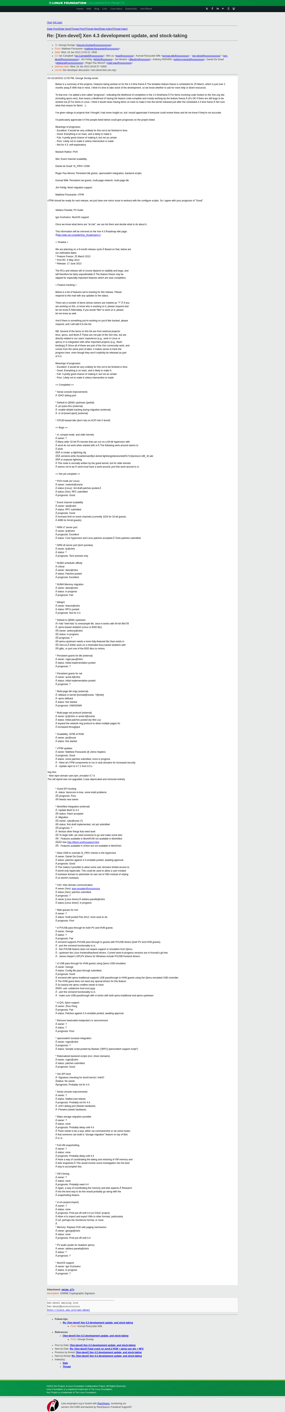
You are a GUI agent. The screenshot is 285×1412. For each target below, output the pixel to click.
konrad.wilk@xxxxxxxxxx (175, 55)
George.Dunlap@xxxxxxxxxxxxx (94, 45)
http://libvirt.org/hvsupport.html (83, 842)
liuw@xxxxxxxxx (124, 55)
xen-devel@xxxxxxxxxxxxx (206, 55)
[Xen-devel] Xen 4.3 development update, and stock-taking (95, 1335)
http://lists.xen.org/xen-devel (68, 1310)
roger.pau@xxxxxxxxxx (119, 63)
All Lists (57, 22)
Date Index (106, 29)
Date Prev (53, 29)
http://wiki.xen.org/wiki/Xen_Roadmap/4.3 (79, 235)
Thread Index (120, 29)
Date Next (64, 29)
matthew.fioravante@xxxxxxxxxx (102, 48)
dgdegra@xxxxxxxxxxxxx (69, 63)
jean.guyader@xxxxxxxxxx (86, 888)
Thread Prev (77, 29)
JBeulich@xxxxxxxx (139, 59)
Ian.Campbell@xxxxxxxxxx (89, 55)
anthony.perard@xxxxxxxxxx (189, 59)
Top (49, 22)
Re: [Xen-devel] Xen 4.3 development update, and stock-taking (98, 1322)
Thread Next (92, 29)
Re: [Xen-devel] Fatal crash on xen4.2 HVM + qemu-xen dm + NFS (106, 1348)
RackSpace (103, 1403)
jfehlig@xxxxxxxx (103, 59)
